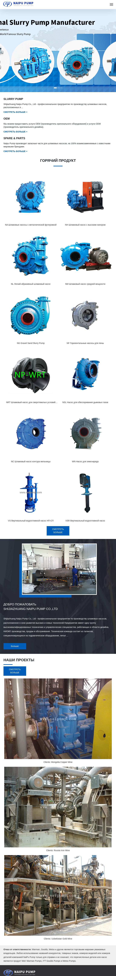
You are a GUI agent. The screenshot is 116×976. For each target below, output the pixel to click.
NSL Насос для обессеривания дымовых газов (85, 402)
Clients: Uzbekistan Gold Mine (58, 939)
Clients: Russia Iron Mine (58, 850)
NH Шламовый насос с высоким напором (85, 225)
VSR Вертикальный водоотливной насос (85, 520)
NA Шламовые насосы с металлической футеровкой (30, 225)
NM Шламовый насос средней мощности (85, 284)
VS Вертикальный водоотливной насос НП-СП (31, 520)
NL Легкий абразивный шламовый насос (31, 284)
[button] (55, 87)
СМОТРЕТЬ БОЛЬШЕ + (15, 112)
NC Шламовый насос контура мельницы (31, 461)
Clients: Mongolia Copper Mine (58, 762)
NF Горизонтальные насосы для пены (85, 343)
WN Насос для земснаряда (85, 461)
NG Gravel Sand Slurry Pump (31, 343)
